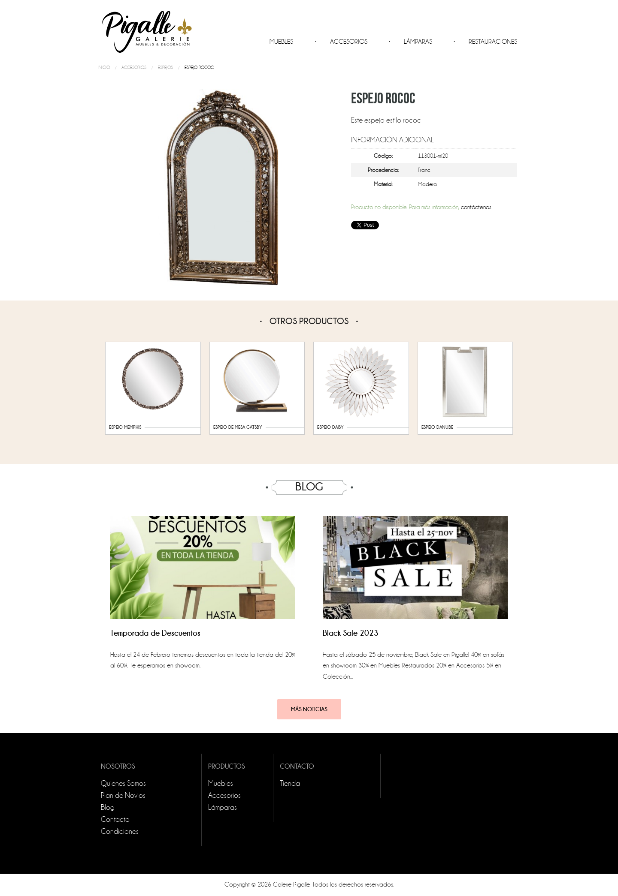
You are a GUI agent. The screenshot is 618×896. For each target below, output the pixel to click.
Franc (424, 170)
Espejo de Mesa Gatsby (237, 427)
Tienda (290, 783)
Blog (108, 807)
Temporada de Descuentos (155, 632)
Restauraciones (493, 41)
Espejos (165, 67)
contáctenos (476, 207)
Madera (427, 184)
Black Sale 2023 (351, 632)
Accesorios (348, 41)
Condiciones (120, 831)
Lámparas (418, 41)
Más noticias (309, 709)
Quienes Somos (123, 783)
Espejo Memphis (125, 427)
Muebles (281, 41)
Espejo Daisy (330, 427)
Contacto (115, 819)
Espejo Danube (437, 427)
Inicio (104, 67)
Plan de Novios (123, 795)
